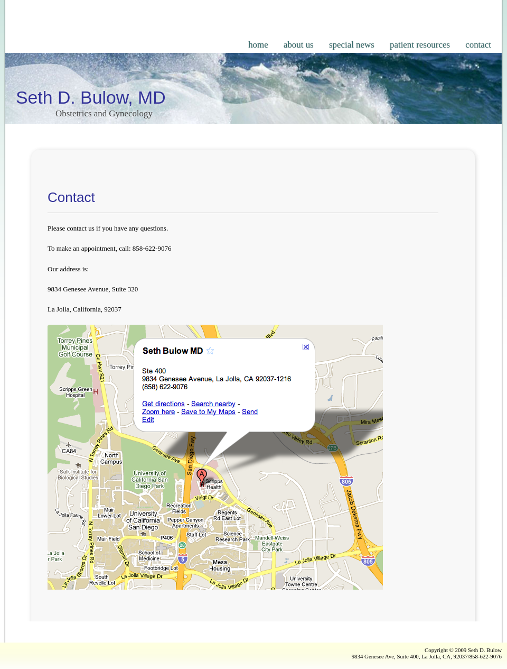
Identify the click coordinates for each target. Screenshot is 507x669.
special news (351, 45)
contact (478, 45)
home (258, 45)
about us (299, 45)
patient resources (420, 45)
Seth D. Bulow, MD (91, 97)
